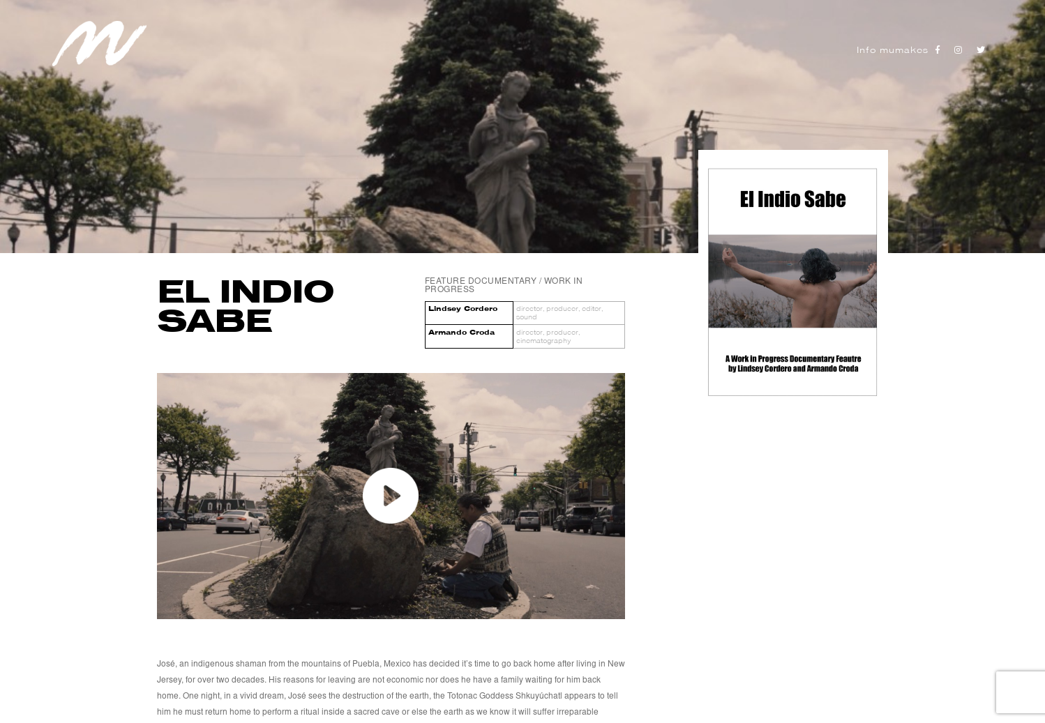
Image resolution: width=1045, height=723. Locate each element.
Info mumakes (893, 50)
